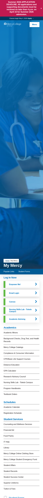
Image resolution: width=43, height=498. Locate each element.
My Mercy (14, 239)
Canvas (12, 280)
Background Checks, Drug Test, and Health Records (21, 318)
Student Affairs (9, 444)
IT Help (7, 420)
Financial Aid (9, 409)
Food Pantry (9, 414)
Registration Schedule (13, 391)
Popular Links (9, 250)
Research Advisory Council (15, 355)
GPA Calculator (10, 349)
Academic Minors (11, 311)
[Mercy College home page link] (12, 24)
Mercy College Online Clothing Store (18, 432)
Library (6, 426)
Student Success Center (14, 455)
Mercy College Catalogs (13, 326)
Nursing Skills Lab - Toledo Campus (20, 289)
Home (7, 239)
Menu (34, 24)
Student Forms (24, 250)
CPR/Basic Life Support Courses (17, 337)
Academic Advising (17, 298)
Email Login (14, 272)
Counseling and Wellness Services (18, 403)
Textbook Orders (10, 373)
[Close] (41, 8)
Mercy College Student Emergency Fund (20, 438)
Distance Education (11, 343)
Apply (30, 18)
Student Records (10, 450)
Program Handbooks (12, 367)
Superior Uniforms (11, 461)
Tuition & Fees (9, 467)
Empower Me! (15, 263)
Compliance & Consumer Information (19, 332)
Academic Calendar (12, 386)
